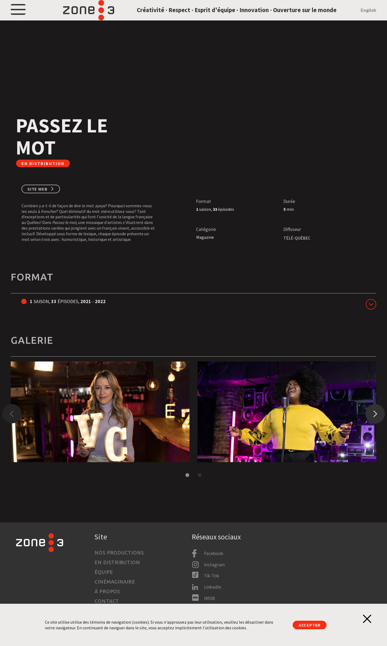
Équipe (104, 572)
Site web (37, 203)
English (368, 17)
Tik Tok (211, 576)
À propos (107, 591)
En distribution (117, 562)
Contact (107, 601)
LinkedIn (212, 587)
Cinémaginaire (115, 581)
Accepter (310, 625)
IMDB (209, 598)
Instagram (214, 564)
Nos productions (119, 552)
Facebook (213, 553)
